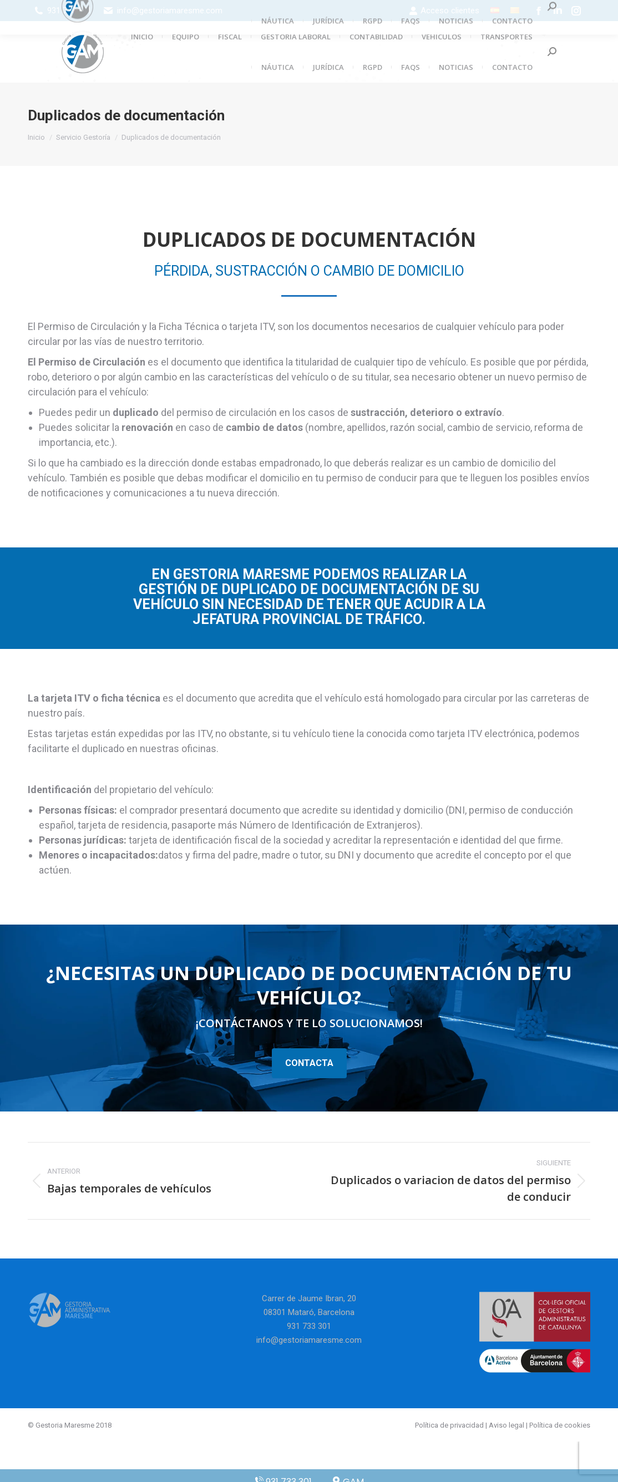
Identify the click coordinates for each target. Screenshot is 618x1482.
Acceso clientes (444, 11)
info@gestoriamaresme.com (169, 11)
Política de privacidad (449, 1425)
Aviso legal (506, 1425)
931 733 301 (69, 11)
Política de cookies (559, 1425)
